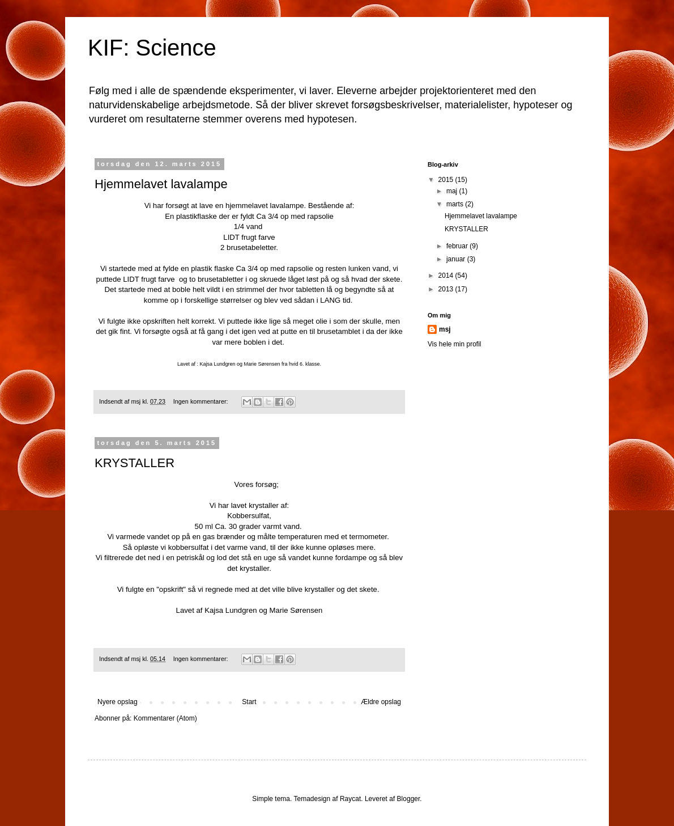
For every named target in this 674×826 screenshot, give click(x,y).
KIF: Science (152, 47)
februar (458, 246)
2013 (446, 289)
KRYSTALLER (134, 463)
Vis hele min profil (454, 344)
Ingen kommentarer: (201, 401)
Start (249, 702)
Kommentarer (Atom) (165, 718)
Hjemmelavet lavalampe (161, 184)
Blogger (408, 799)
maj (452, 191)
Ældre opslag (381, 702)
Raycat (350, 799)
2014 (446, 275)
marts (455, 204)
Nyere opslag (117, 702)
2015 (446, 180)
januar (456, 259)
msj (445, 329)
